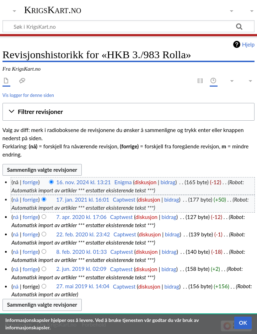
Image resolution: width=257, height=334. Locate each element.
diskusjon (145, 182)
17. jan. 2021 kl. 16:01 (82, 199)
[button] (128, 111)
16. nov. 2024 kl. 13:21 (83, 182)
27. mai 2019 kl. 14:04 (82, 286)
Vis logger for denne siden (28, 95)
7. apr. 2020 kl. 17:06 (81, 217)
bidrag (168, 182)
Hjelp (248, 44)
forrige (30, 182)
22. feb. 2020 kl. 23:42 (83, 234)
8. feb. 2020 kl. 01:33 (81, 251)
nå (15, 199)
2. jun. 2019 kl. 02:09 (81, 269)
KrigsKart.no (52, 9)
